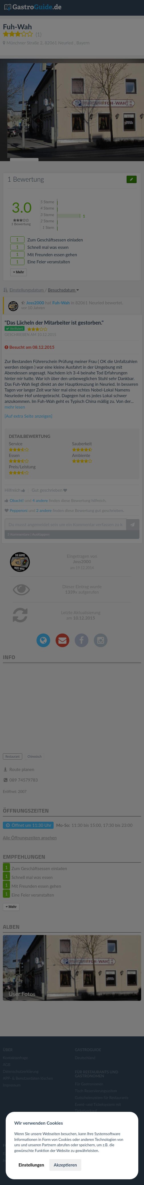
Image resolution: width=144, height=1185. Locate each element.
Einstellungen (31, 1164)
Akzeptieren (65, 1164)
